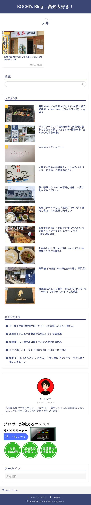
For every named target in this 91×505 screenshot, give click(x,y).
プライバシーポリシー (39, 497)
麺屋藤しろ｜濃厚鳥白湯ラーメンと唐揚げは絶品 (35, 342)
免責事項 (56, 497)
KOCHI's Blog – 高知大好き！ (45, 6)
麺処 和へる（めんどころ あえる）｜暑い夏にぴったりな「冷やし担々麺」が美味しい (47, 360)
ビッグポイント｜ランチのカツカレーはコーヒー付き (37, 350)
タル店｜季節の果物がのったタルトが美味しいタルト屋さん (41, 326)
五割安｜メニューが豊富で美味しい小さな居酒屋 (35, 334)
